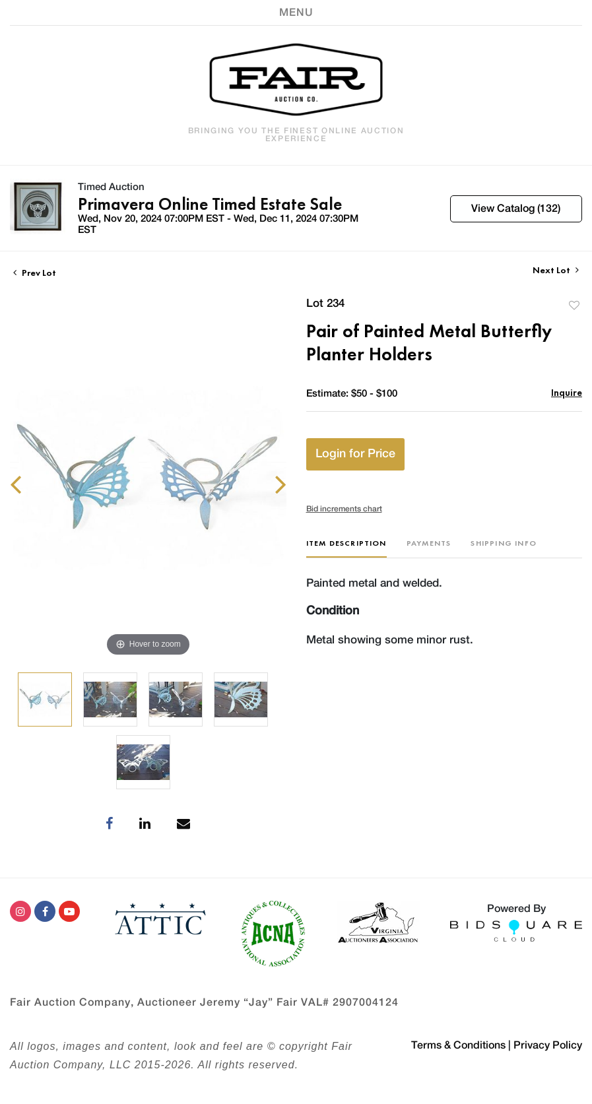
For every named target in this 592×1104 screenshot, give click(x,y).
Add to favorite (574, 305)
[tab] (346, 548)
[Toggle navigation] (296, 12)
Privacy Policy (547, 1045)
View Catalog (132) (515, 208)
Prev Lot (34, 272)
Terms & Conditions (458, 1045)
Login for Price (355, 454)
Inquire (566, 392)
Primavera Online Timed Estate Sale (210, 204)
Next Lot (556, 270)
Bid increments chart (344, 509)
